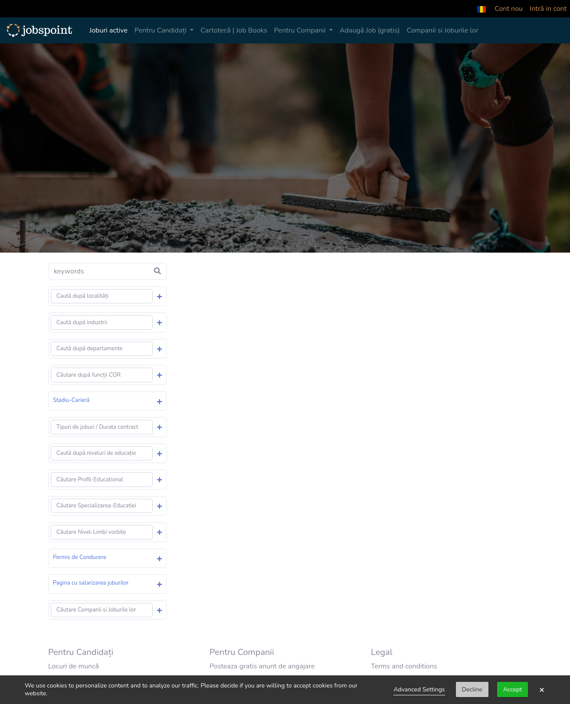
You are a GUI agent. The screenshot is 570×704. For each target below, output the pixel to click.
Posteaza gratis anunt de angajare (262, 666)
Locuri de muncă (73, 666)
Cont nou (509, 8)
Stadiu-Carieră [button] (71, 400)
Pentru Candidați (161, 30)
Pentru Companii (301, 30)
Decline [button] (472, 689)
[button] (481, 8)
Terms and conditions (404, 666)
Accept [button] (512, 689)
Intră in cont (548, 8)
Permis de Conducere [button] (79, 557)
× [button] (541, 689)
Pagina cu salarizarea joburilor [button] (90, 583)
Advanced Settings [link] (419, 689)
